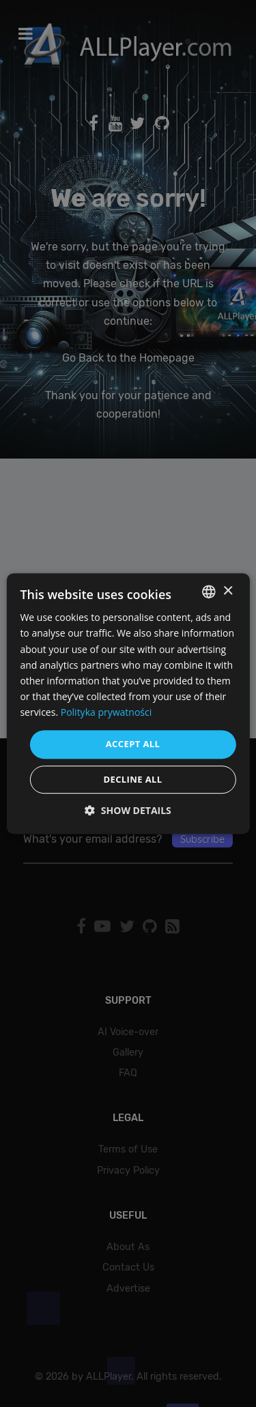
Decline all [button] (132, 779)
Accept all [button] (133, 744)
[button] (128, 810)
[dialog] (128, 703)
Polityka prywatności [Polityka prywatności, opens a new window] (106, 712)
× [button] (228, 591)
